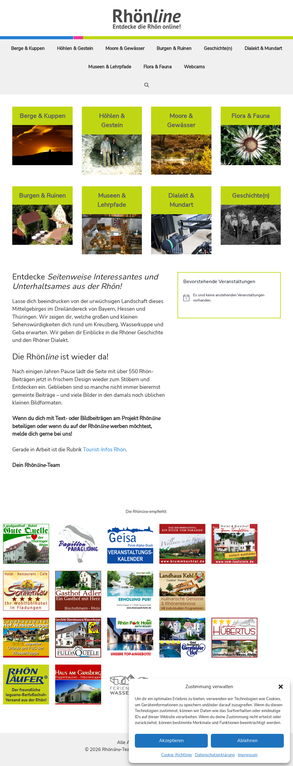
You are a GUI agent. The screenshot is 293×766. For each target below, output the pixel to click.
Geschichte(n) (218, 48)
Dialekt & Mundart (263, 48)
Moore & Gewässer (124, 48)
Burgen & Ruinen (174, 48)
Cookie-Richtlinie (176, 755)
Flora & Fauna (157, 67)
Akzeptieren (171, 741)
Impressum (247, 755)
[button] (281, 687)
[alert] (229, 298)
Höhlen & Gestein (75, 48)
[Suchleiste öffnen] (146, 85)
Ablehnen (247, 741)
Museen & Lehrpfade (109, 67)
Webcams (194, 67)
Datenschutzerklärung (215, 755)
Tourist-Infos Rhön (104, 449)
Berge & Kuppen (28, 48)
